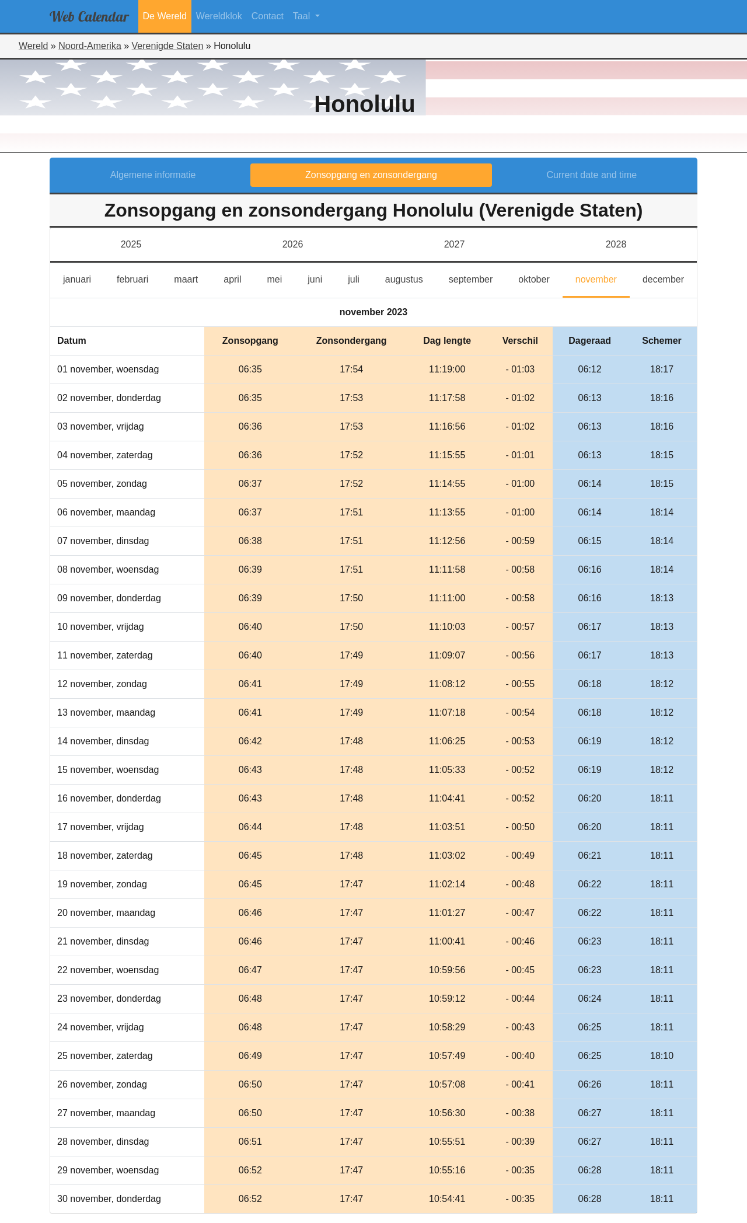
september (477, 278)
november (602, 278)
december (670, 278)
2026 (292, 244)
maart (192, 278)
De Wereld (165, 16)
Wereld (33, 46)
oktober (540, 278)
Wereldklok (219, 16)
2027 (454, 244)
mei (281, 278)
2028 (616, 244)
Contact (268, 16)
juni (321, 278)
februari (139, 278)
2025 (131, 244)
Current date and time (592, 175)
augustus (410, 278)
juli (359, 278)
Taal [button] (303, 16)
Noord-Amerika (89, 46)
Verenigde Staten (168, 46)
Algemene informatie (153, 175)
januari (83, 278)
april (239, 278)
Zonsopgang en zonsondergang (371, 175)
